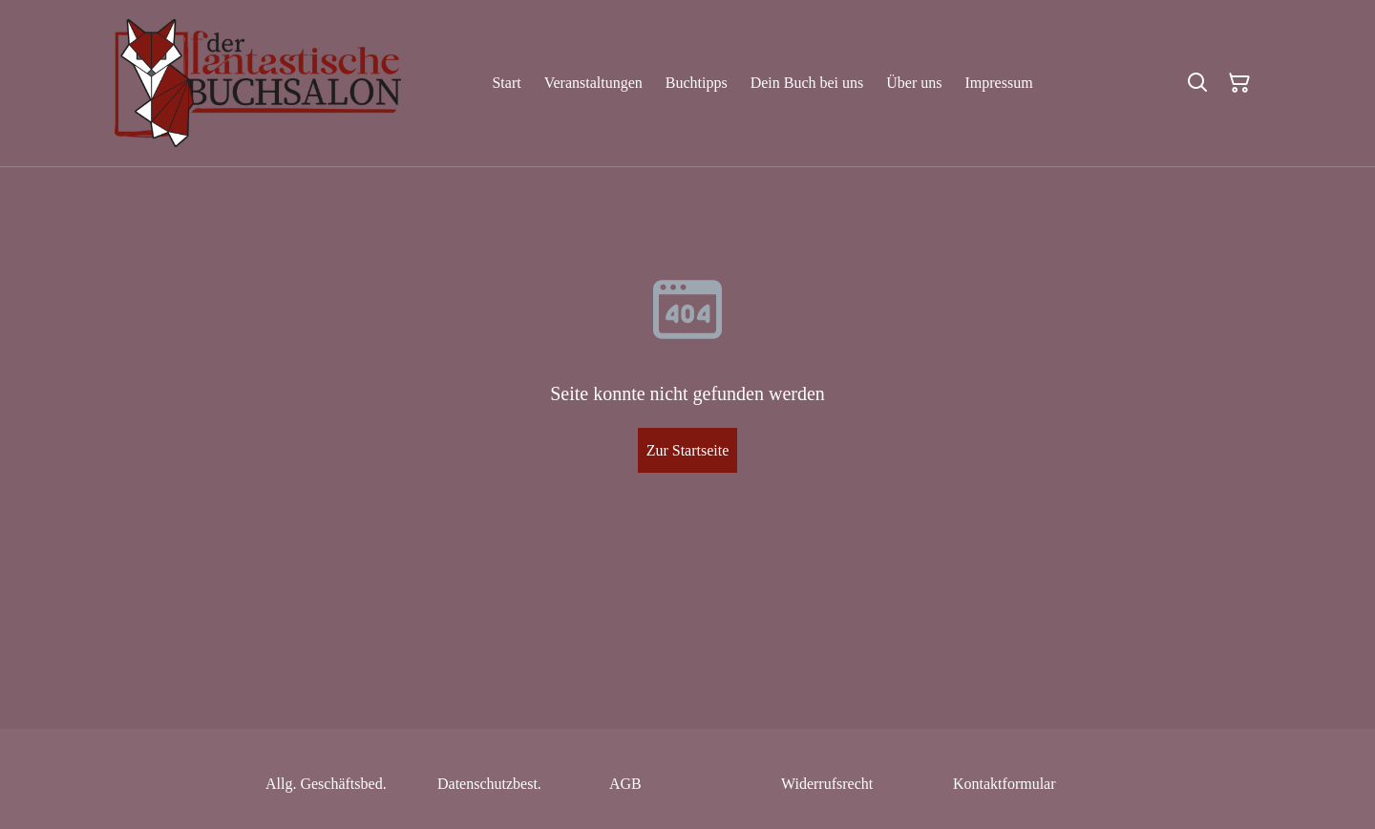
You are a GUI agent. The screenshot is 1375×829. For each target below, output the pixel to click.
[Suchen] (1197, 83)
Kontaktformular (1004, 784)
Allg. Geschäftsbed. (326, 784)
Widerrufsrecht (827, 784)
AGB (625, 784)
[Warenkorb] (1239, 83)
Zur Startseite (688, 450)
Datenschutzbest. (489, 784)
